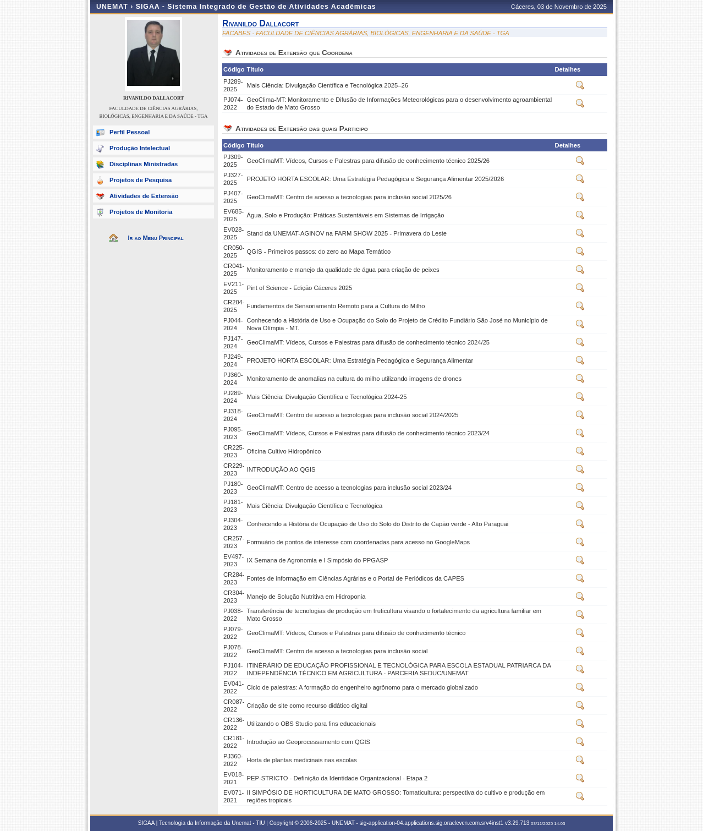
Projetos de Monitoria (140, 212)
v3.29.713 (517, 823)
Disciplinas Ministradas (143, 164)
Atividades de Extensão (144, 196)
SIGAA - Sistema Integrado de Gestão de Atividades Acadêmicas (256, 6)
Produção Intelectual (139, 148)
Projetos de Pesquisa (140, 180)
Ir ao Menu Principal (155, 237)
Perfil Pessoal (129, 132)
